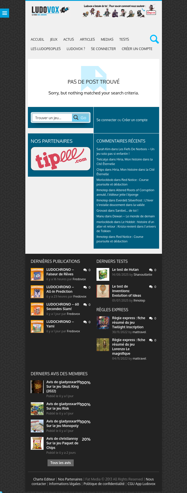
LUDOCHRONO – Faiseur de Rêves (60, 271)
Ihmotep (102, 190)
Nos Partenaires (70, 479)
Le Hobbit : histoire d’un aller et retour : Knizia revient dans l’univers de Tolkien (126, 226)
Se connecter (103, 49)
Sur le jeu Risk (57, 408)
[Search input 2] (52, 117)
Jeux (53, 39)
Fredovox (79, 279)
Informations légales (65, 484)
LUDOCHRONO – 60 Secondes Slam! (62, 306)
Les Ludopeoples (46, 49)
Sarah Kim (103, 149)
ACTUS (68, 39)
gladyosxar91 (69, 382)
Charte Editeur (44, 479)
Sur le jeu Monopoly (62, 426)
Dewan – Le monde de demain (133, 216)
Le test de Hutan (125, 269)
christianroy (68, 438)
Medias (107, 39)
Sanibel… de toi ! (127, 211)
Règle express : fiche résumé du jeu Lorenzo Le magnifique (128, 347)
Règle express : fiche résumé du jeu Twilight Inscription (128, 322)
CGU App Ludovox (141, 484)
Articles (87, 39)
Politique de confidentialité (104, 484)
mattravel (139, 332)
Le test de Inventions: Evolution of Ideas (126, 291)
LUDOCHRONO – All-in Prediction (60, 289)
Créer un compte (137, 49)
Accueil (37, 39)
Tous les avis (60, 463)
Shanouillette (143, 275)
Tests (124, 39)
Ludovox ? (76, 49)
